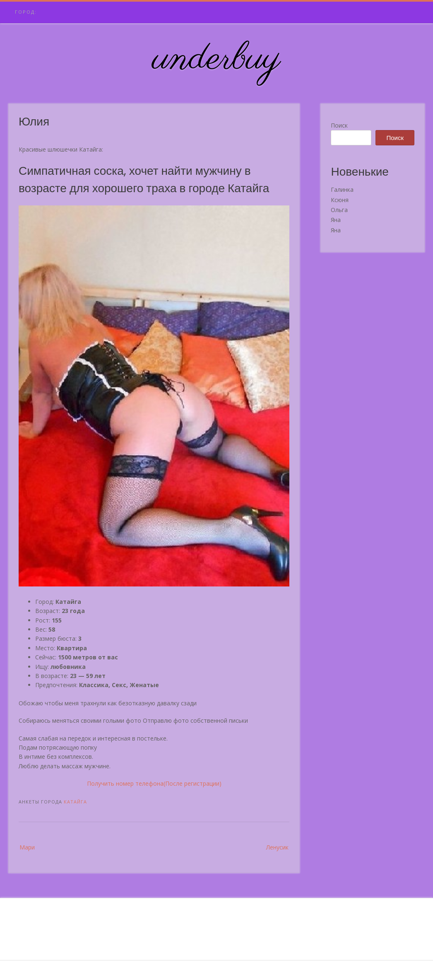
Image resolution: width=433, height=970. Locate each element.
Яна (336, 220)
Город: (26, 12)
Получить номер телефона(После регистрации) (154, 783)
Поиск (339, 125)
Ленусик (277, 847)
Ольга (339, 210)
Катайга (75, 802)
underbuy (217, 59)
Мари (27, 847)
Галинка (342, 189)
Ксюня (340, 200)
